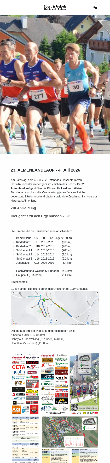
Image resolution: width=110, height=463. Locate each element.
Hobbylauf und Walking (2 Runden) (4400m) (37, 339)
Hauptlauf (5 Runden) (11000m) (30, 343)
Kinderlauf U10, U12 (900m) (28, 334)
